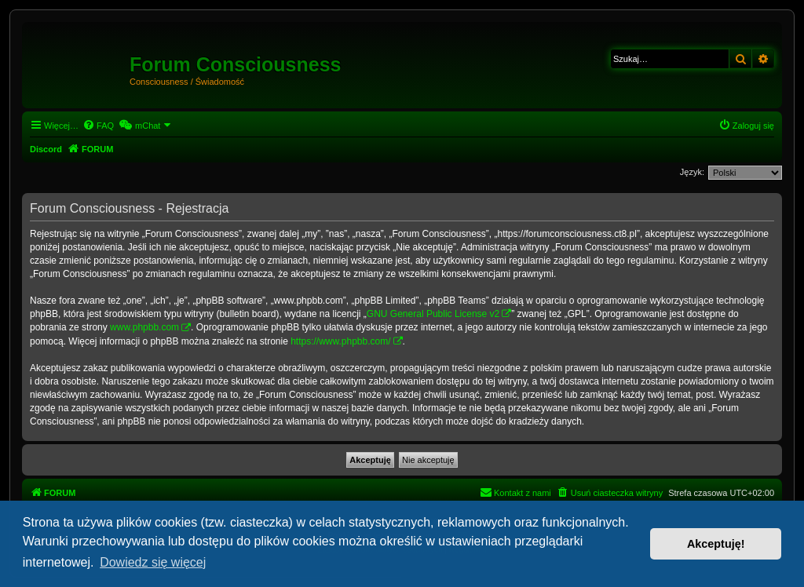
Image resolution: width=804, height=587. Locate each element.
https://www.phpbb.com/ (340, 341)
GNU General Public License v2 (433, 313)
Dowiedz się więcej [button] (153, 562)
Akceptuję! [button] (716, 544)
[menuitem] (98, 125)
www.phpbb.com (144, 327)
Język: (692, 172)
